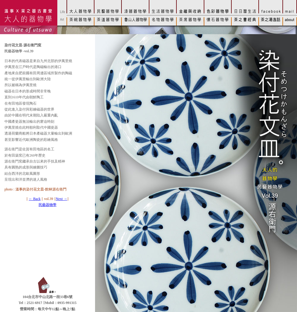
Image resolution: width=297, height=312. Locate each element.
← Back (35, 199)
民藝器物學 (47, 205)
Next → (61, 199)
